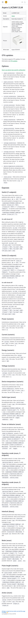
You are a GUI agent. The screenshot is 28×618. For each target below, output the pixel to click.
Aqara (13, 16)
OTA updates (13, 61)
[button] (2, 2)
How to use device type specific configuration (13, 70)
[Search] (24, 2)
